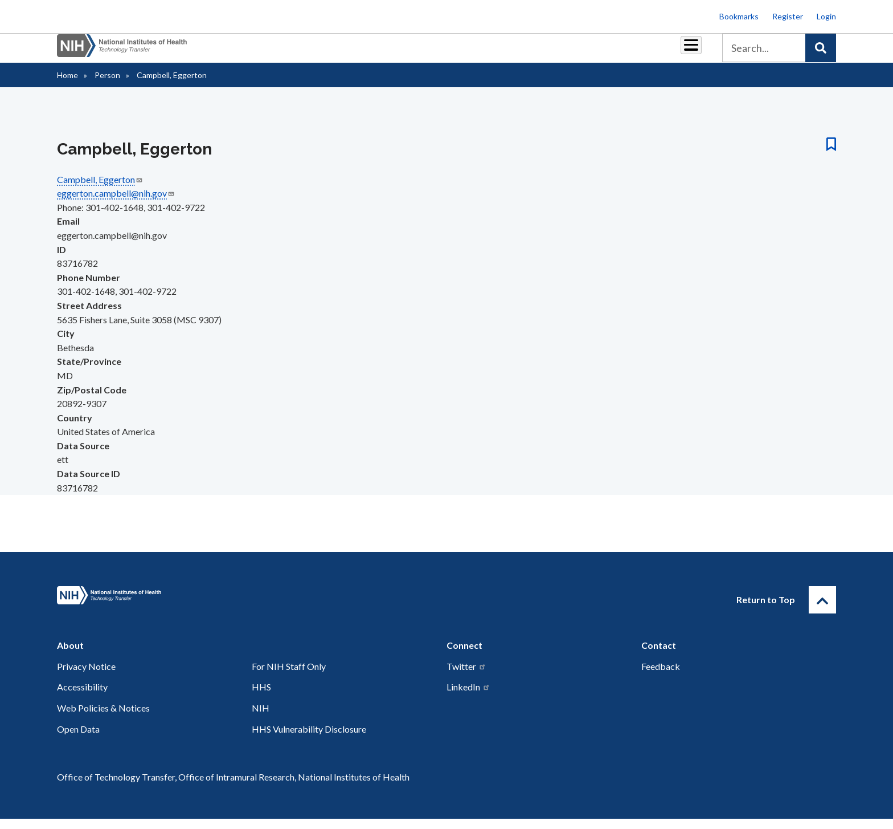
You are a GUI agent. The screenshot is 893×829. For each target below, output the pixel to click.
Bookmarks (739, 16)
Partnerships (369, 52)
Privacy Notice (86, 676)
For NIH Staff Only (289, 676)
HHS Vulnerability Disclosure (309, 739)
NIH (260, 718)
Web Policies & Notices (103, 718)
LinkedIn (468, 697)
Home (67, 85)
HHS (261, 697)
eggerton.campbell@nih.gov (116, 203)
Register (787, 16)
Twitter (466, 676)
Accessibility (82, 697)
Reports (481, 52)
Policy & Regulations (611, 52)
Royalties (430, 52)
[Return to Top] (822, 610)
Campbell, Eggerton (100, 189)
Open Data (78, 739)
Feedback (660, 676)
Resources (534, 52)
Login (826, 16)
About (681, 52)
